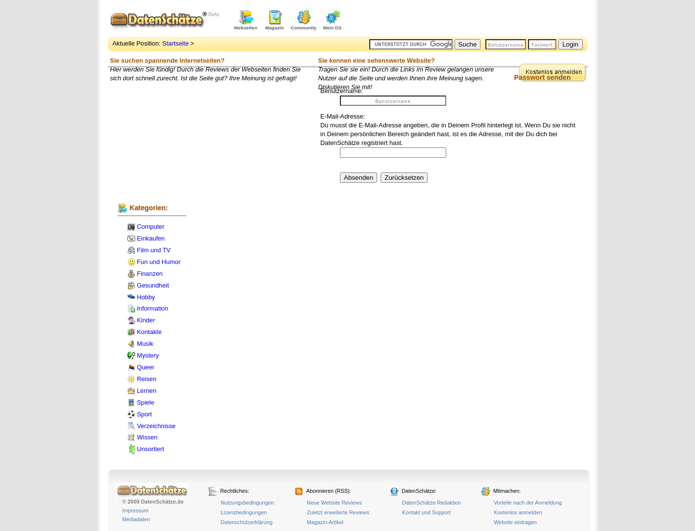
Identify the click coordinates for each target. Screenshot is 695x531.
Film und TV (154, 250)
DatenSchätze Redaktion (431, 503)
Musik (145, 343)
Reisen (147, 379)
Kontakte (149, 332)
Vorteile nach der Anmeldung (528, 503)
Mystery (148, 355)
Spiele (146, 402)
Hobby (146, 297)
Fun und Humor (159, 262)
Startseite (175, 43)
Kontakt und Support (426, 512)
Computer (151, 226)
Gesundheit (153, 285)
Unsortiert (150, 449)
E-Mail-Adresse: (342, 116)
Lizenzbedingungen (244, 512)
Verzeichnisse (156, 426)
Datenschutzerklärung (247, 522)
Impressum (135, 510)
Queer (146, 367)
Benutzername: (341, 91)
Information (152, 308)
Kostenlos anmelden (518, 512)
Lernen (147, 390)
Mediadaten (136, 519)
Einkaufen (151, 238)
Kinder (146, 320)
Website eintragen (515, 522)
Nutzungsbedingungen (247, 503)
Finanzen (150, 273)
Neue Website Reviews (334, 503)
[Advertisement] (473, 19)
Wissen (147, 437)
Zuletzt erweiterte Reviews (338, 512)
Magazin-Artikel (325, 522)
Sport (144, 414)
